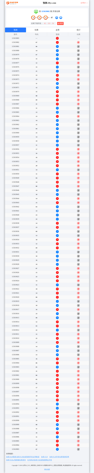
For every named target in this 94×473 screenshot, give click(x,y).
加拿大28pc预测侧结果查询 (16, 460)
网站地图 (47, 469)
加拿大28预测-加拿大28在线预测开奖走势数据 (22, 457)
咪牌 (60, 23)
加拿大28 (44, 457)
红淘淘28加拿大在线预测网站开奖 (39, 460)
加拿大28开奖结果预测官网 (59, 457)
